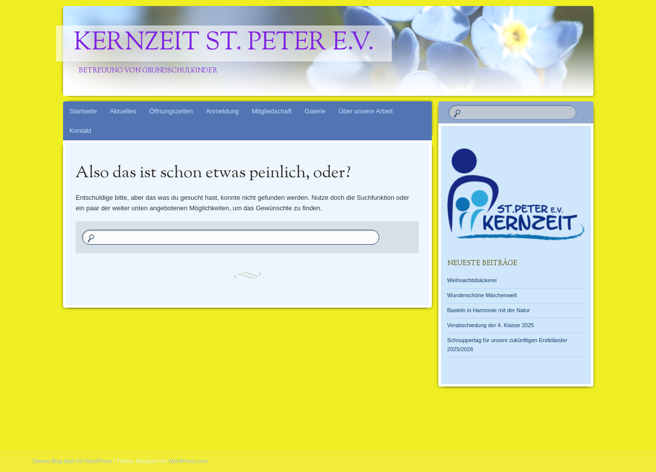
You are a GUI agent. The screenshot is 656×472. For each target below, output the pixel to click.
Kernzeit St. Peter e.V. (224, 43)
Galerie (315, 111)
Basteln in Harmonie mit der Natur (488, 310)
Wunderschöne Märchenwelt (482, 295)
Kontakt (81, 130)
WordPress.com (188, 461)
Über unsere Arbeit (366, 111)
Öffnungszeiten (171, 111)
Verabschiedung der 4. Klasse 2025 (490, 325)
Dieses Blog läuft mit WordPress (72, 461)
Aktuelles (123, 111)
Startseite (83, 111)
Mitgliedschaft (271, 111)
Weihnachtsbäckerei (472, 280)
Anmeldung (222, 111)
